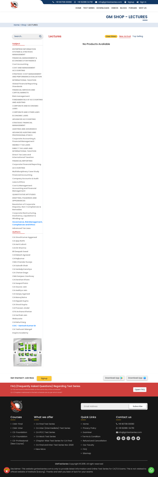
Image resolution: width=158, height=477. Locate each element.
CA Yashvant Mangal (22, 329)
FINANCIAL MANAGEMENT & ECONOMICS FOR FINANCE (24, 59)
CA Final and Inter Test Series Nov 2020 (54, 444)
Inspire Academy (20, 333)
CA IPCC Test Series (44, 432)
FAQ (84, 449)
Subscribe (137, 406)
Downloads (103, 8)
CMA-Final (16, 423)
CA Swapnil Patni (20, 283)
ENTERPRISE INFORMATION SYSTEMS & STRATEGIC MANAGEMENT (24, 52)
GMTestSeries (62, 463)
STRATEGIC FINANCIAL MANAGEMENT (22, 124)
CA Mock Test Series (45, 436)
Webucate (17, 318)
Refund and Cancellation (94, 440)
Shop (23, 24)
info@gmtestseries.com (129, 432)
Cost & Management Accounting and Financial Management (24, 188)
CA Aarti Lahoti (19, 244)
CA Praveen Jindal (20, 308)
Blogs (123, 8)
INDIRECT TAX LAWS (21, 145)
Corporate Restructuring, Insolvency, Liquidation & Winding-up (24, 216)
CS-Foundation (18, 432)
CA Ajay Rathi (18, 241)
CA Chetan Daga (20, 272)
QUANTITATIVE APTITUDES (24, 194)
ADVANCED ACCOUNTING (24, 119)
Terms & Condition (90, 436)
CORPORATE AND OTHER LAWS (26, 112)
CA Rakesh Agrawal (21, 255)
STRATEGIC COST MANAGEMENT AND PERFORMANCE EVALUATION (27, 75)
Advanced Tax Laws (21, 228)
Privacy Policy (88, 428)
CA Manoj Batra (19, 297)
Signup (44, 378)
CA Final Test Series (44, 423)
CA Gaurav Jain (19, 287)
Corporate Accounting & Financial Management (24, 140)
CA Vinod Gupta (19, 304)
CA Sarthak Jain (19, 315)
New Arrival (125, 36)
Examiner (86, 432)
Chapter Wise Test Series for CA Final (53, 440)
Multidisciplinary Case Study (25, 171)
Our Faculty (87, 444)
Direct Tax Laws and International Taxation (23, 156)
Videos (114, 8)
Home (78, 8)
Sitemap (86, 453)
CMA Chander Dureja (22, 262)
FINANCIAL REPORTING (22, 161)
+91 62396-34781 (125, 428)
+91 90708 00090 (125, 423)
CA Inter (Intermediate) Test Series (52, 428)
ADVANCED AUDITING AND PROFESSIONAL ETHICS (24, 133)
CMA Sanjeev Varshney (23, 276)
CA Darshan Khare (21, 279)
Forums (133, 8)
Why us (143, 8)
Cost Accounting (20, 64)
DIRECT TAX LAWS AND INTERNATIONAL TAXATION (24, 149)
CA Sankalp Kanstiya (22, 269)
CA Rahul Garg (19, 322)
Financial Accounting (22, 175)
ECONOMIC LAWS (20, 115)
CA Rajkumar (18, 258)
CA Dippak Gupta (20, 301)
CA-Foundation (18, 436)
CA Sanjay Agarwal (21, 294)
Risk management (21, 96)
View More (40, 449)
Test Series (89, 8)
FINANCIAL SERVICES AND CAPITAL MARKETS (23, 91)
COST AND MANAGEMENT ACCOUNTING (23, 69)
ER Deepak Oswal (20, 251)
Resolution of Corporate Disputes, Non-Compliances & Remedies (26, 207)
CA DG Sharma (19, 248)
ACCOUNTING (18, 168)
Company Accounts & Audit (25, 178)
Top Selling (137, 36)
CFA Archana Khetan (22, 311)
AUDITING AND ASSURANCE (24, 129)
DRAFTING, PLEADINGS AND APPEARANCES (24, 199)
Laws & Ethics (18, 182)
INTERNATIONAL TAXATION (24, 80)
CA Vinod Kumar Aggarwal (24, 237)
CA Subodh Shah (20, 265)
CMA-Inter (16, 428)
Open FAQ (140, 389)
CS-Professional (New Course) (19, 442)
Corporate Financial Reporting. (26, 164)
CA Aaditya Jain (19, 290)
